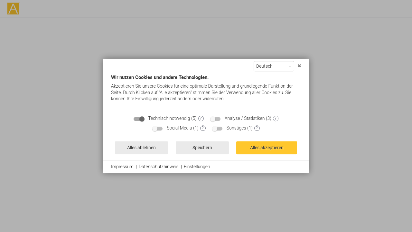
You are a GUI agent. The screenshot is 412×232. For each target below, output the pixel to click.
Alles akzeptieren (267, 147)
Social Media (179, 127)
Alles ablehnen (141, 147)
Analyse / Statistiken (245, 118)
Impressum (122, 166)
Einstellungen (197, 166)
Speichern (202, 147)
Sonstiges (236, 127)
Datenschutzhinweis (159, 166)
